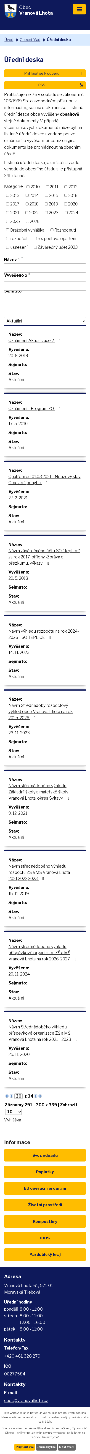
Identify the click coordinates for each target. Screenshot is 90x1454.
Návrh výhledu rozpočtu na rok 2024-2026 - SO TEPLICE (43, 634)
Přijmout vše (25, 1447)
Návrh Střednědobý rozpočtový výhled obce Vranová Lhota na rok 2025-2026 (40, 711)
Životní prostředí (45, 1204)
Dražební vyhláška (27, 229)
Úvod (8, 39)
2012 (73, 186)
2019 (53, 204)
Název (12, 259)
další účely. (45, 1421)
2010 (35, 186)
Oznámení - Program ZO (35, 408)
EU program (45, 1188)
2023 (53, 212)
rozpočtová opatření (57, 238)
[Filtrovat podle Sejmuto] (45, 303)
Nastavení (66, 1447)
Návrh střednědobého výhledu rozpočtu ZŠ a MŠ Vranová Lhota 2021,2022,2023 (39, 872)
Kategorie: (14, 186)
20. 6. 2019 (18, 355)
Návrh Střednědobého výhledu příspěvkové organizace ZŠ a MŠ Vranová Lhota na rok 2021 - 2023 (43, 1033)
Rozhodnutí (65, 229)
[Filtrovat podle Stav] (45, 321)
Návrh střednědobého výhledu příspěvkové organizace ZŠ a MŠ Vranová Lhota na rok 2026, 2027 (43, 952)
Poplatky (45, 1171)
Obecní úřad (30, 39)
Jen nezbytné (46, 1447)
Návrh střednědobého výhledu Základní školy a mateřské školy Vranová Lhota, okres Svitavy (39, 792)
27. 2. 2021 (18, 497)
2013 (14, 195)
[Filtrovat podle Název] (45, 268)
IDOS (45, 1237)
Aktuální (16, 379)
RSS (61, 85)
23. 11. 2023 (19, 732)
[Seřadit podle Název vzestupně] (22, 257)
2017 (14, 204)
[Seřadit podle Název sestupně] (22, 259)
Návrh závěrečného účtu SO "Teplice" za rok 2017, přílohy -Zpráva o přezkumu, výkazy (44, 557)
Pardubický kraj (45, 1254)
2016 (72, 195)
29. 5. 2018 (18, 578)
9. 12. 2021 (17, 813)
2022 (34, 212)
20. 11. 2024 (19, 974)
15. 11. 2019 (18, 893)
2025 (15, 221)
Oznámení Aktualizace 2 (35, 340)
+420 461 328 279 (22, 1356)
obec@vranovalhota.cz (26, 1400)
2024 (73, 212)
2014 (34, 195)
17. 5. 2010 (18, 423)
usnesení (19, 247)
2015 (53, 195)
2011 (54, 186)
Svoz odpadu (45, 1155)
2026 (35, 221)
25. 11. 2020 (19, 1054)
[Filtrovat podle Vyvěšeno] (45, 286)
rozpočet (19, 238)
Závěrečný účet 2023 (58, 247)
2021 (14, 212)
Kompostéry (45, 1221)
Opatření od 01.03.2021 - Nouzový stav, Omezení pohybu (44, 479)
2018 (34, 204)
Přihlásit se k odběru (54, 73)
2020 (73, 204)
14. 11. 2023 (18, 652)
